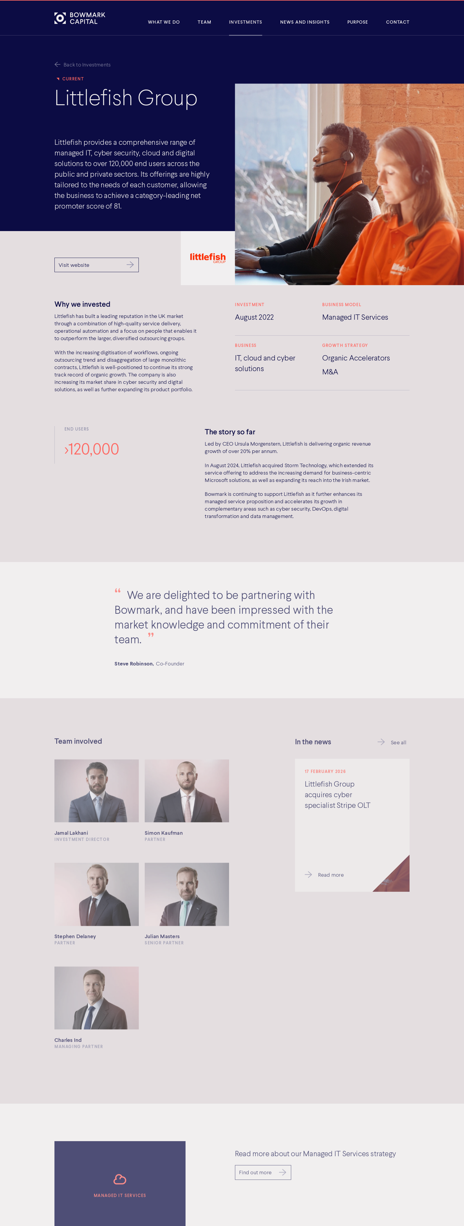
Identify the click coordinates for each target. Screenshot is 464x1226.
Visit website (74, 265)
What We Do (164, 22)
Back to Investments (87, 64)
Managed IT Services (355, 316)
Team (204, 22)
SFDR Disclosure (303, 1197)
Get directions (175, 1207)
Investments (245, 22)
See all (398, 744)
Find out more (255, 1048)
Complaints (297, 1189)
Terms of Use (299, 1182)
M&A (330, 371)
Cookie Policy (300, 1167)
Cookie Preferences (307, 1204)
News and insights (305, 22)
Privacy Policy (300, 1175)
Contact (398, 22)
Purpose (357, 22)
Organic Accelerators (356, 357)
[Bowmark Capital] (79, 18)
